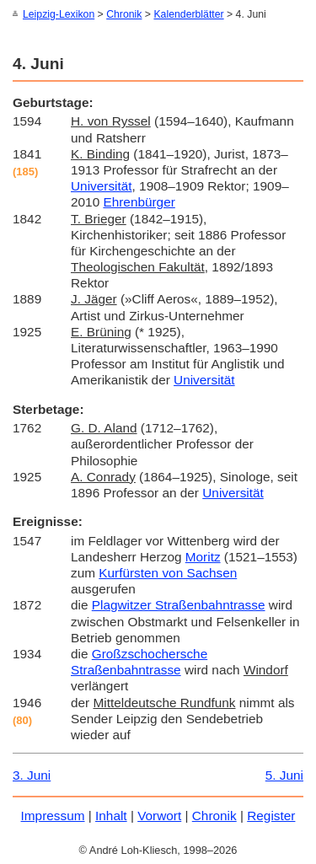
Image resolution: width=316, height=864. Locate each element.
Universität (101, 185)
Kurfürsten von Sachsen (168, 572)
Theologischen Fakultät (138, 266)
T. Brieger (98, 218)
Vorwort (159, 815)
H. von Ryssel (111, 120)
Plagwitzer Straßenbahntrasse (178, 604)
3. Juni (32, 774)
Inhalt (111, 815)
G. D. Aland (104, 427)
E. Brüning (101, 331)
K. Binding (100, 153)
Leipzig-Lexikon (58, 14)
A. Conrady (103, 476)
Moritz (203, 556)
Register (271, 815)
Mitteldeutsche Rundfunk (164, 702)
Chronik (124, 14)
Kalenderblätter (188, 14)
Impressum (53, 815)
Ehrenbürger (138, 201)
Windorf (266, 669)
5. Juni (284, 774)
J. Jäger (94, 298)
